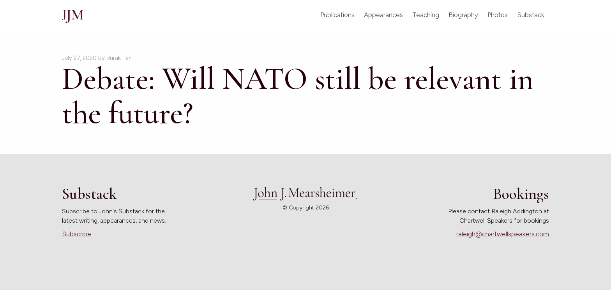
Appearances (383, 15)
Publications (337, 15)
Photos (497, 15)
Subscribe (76, 234)
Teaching (425, 15)
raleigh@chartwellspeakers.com (502, 234)
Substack (530, 15)
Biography (463, 15)
